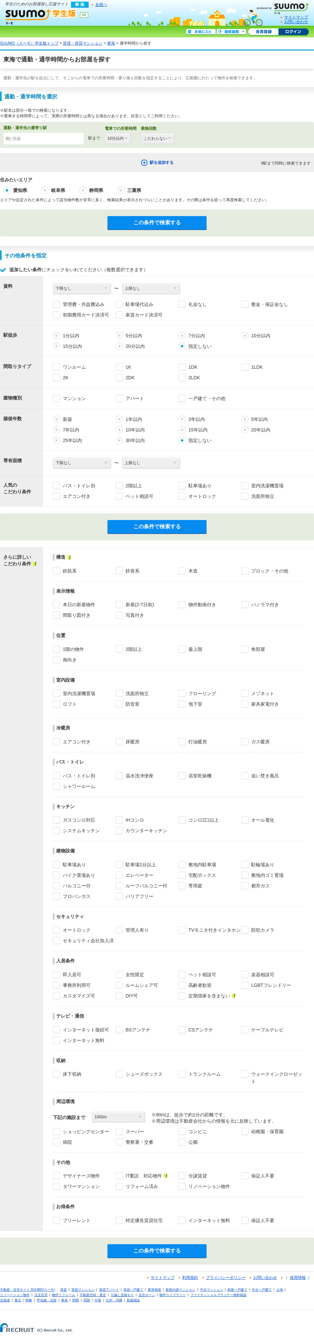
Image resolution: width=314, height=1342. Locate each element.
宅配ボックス (202, 875)
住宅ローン (146, 1295)
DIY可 (132, 995)
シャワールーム (79, 786)
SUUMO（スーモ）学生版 (41, 16)
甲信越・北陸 (47, 1300)
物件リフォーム (63, 1295)
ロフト (70, 704)
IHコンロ (135, 820)
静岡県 (96, 190)
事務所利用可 (77, 985)
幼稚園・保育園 (267, 1131)
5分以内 (134, 335)
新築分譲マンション (180, 1289)
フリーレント (77, 1220)
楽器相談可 (262, 974)
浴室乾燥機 (200, 775)
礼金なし (197, 304)
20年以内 (260, 429)
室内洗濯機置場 (267, 485)
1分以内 (71, 335)
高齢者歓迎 (200, 985)
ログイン (293, 32)
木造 (193, 571)
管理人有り (137, 930)
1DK (192, 367)
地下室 (195, 704)
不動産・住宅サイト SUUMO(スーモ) (27, 1289)
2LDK (194, 377)
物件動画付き (202, 604)
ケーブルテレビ (267, 1029)
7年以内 (71, 429)
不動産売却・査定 (93, 1295)
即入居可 (72, 974)
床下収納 (72, 1074)
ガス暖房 (260, 741)
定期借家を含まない (209, 995)
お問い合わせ (296, 21)
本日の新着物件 (79, 604)
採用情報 (298, 1277)
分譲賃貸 (197, 1175)
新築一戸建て (237, 1289)
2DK (130, 377)
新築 (67, 419)
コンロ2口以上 (203, 820)
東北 (18, 1300)
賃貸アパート (109, 1289)
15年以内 (198, 429)
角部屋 (258, 649)
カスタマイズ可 (79, 995)
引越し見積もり (122, 1295)
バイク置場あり (79, 875)
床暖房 (132, 741)
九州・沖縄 (114, 1300)
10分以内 (260, 335)
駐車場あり (200, 485)
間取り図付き (77, 615)
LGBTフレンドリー (271, 985)
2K (65, 377)
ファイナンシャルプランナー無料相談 (218, 1295)
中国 (98, 1300)
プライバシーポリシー (226, 1277)
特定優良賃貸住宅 (144, 1220)
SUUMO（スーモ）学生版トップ (29, 43)
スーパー (135, 1131)
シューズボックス (144, 1074)
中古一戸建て (262, 1289)
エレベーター (139, 875)
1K (128, 367)
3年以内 (196, 419)
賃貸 (63, 1289)
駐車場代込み (139, 304)
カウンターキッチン (146, 830)
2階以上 (134, 485)
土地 (279, 1289)
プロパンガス (77, 896)
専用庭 (195, 885)
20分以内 (135, 346)
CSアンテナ (200, 1029)
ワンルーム (74, 367)
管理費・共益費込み (83, 304)
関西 (75, 1300)
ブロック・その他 (269, 571)
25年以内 (72, 440)
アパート (135, 398)
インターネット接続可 (86, 1029)
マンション (74, 398)
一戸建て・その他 (206, 398)
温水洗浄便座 (139, 775)
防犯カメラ (262, 930)
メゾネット (262, 693)
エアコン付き (77, 496)
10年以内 (135, 429)
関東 (28, 1300)
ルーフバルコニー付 (146, 885)
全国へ (101, 4)
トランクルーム (204, 1074)
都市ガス (260, 885)
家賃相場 (154, 1289)
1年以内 (134, 419)
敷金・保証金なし (269, 304)
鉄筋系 (70, 571)
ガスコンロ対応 (79, 820)
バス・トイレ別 (79, 485)
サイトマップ (296, 17)
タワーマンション (81, 1186)
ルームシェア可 (142, 985)
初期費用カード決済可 (86, 314)
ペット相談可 (139, 496)
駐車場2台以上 (141, 864)
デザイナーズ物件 (81, 1175)
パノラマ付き (265, 604)
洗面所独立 (262, 496)
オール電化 (262, 820)
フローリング (202, 693)
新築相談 (133, 1300)
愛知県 (20, 190)
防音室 (132, 704)
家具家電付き (265, 704)
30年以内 (135, 440)
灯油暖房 (197, 741)
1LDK (257, 367)
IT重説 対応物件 (144, 1175)
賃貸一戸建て (133, 1289)
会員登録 (263, 32)
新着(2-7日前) (140, 604)
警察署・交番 (139, 1142)
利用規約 (190, 1277)
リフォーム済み (142, 1186)
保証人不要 (262, 1175)
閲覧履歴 (231, 32)
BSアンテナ (138, 1029)
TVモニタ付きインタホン (214, 930)
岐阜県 (58, 190)
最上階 (195, 649)
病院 (67, 1142)
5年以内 (259, 419)
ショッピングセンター (86, 1131)
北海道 (5, 1300)
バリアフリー (139, 896)
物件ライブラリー (172, 1295)
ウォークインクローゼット (276, 1077)
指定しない (200, 346)
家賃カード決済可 (144, 314)
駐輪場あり (262, 864)
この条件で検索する (157, 222)
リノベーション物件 (209, 1186)
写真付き (135, 615)
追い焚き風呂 (265, 775)
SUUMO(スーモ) (285, 7)
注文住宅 (41, 1295)
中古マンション (211, 1289)
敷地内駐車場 (202, 864)
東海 (111, 43)
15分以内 (72, 346)
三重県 (134, 190)
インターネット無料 (83, 1040)
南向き (70, 659)
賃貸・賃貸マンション (82, 43)
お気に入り (201, 32)
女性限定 (135, 974)
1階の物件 (73, 649)
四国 (86, 1300)
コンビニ (197, 1131)
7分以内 (196, 335)
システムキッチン (81, 830)
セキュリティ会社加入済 (88, 940)
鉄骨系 (132, 571)
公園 (193, 1142)
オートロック (202, 496)
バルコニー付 (77, 885)
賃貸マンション (83, 1289)
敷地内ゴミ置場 (267, 875)
